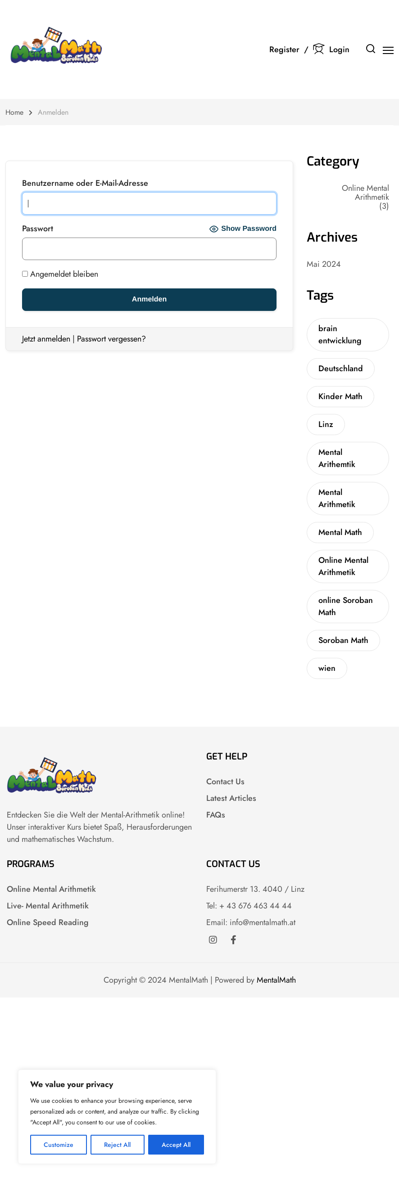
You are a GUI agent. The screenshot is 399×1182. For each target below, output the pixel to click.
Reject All (117, 1144)
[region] (117, 1117)
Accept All (176, 1144)
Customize (58, 1144)
